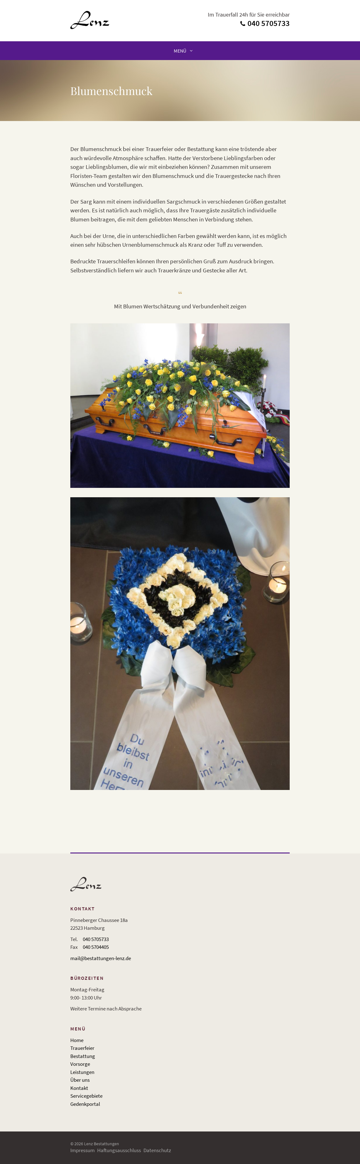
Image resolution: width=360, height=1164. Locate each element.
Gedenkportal (85, 1104)
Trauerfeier (82, 1048)
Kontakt (79, 1088)
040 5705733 (96, 939)
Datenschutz (157, 1150)
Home (76, 1040)
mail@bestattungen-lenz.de (100, 958)
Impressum (82, 1150)
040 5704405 (96, 947)
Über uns (80, 1079)
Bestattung (82, 1056)
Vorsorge (80, 1063)
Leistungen (82, 1072)
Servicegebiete (86, 1095)
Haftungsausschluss (119, 1150)
